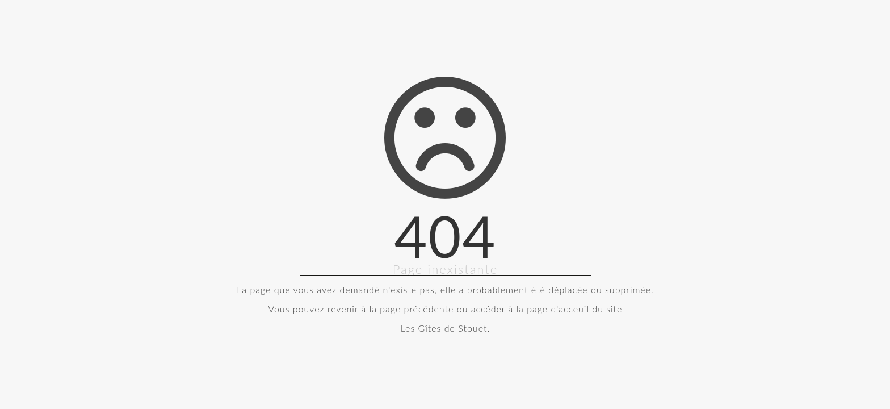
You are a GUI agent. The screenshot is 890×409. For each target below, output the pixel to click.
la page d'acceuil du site (570, 308)
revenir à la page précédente (391, 308)
